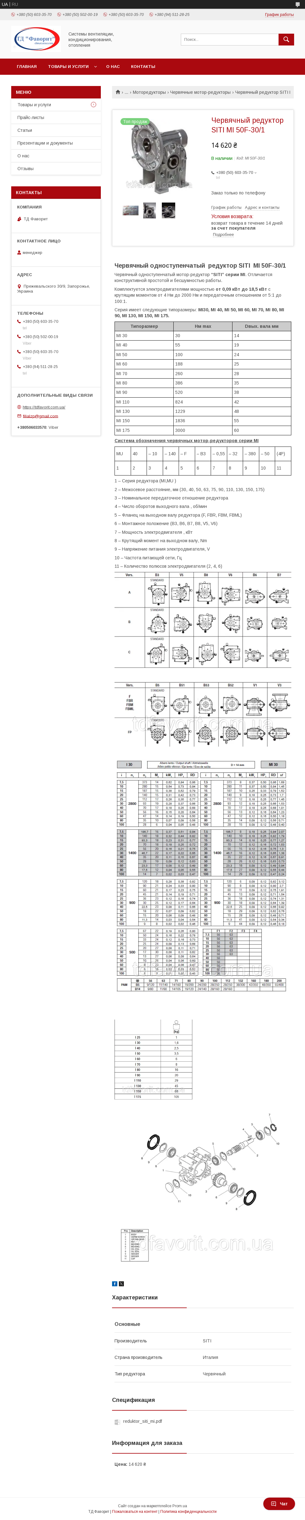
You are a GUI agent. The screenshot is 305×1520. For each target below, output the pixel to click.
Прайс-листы (30, 117)
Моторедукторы (149, 92)
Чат (279, 1504)
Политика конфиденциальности (188, 1511)
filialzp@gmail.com (40, 415)
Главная (27, 66)
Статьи (24, 130)
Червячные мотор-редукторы (200, 92)
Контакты (143, 66)
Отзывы (25, 168)
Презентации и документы (45, 143)
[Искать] (286, 39)
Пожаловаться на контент (134, 1511)
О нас (113, 66)
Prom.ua (179, 1506)
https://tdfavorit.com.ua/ (44, 407)
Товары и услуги (68, 66)
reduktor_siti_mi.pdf (142, 1421)
